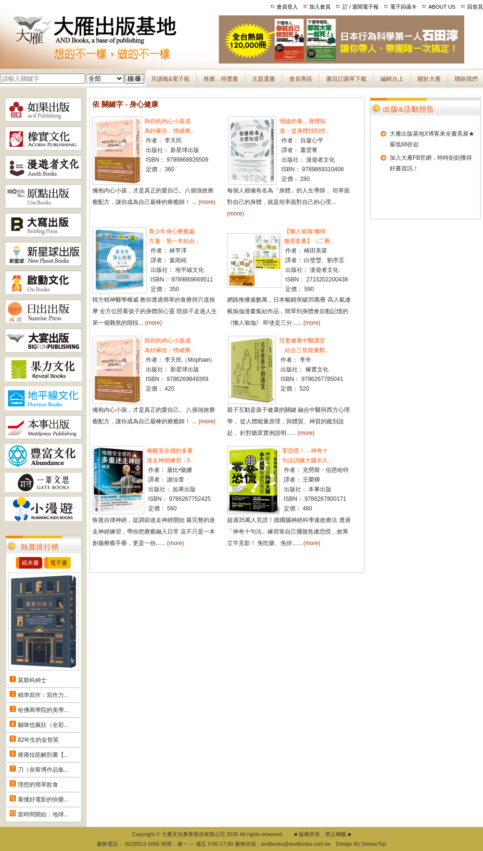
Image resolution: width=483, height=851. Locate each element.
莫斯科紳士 (32, 680)
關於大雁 (429, 79)
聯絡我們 (466, 79)
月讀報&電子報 (170, 79)
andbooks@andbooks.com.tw (295, 844)
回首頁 (475, 7)
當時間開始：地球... (43, 814)
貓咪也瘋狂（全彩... (43, 725)
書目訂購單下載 (346, 79)
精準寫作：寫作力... (43, 695)
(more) (207, 202)
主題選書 (263, 79)
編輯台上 (392, 79)
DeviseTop (373, 844)
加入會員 (319, 7)
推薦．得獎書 (220, 79)
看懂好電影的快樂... (43, 799)
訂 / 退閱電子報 (361, 7)
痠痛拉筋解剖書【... (43, 754)
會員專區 (300, 79)
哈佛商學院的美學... (43, 710)
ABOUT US (442, 7)
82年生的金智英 (38, 740)
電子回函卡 (403, 7)
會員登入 (287, 7)
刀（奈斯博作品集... (43, 769)
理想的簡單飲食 (38, 784)
